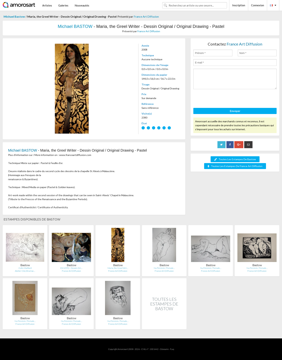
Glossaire (164, 349)
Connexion (257, 5)
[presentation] (220, 99)
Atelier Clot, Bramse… (25, 271)
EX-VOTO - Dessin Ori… (71, 268)
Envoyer (235, 111)
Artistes (47, 5)
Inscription (238, 5)
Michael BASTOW (75, 26)
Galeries (63, 5)
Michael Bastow (14, 16)
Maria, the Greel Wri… (118, 268)
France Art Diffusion (146, 16)
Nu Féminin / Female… (164, 268)
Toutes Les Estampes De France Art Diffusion (235, 166)
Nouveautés (82, 5)
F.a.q (172, 349)
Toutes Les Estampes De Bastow (235, 159)
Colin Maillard (25, 268)
